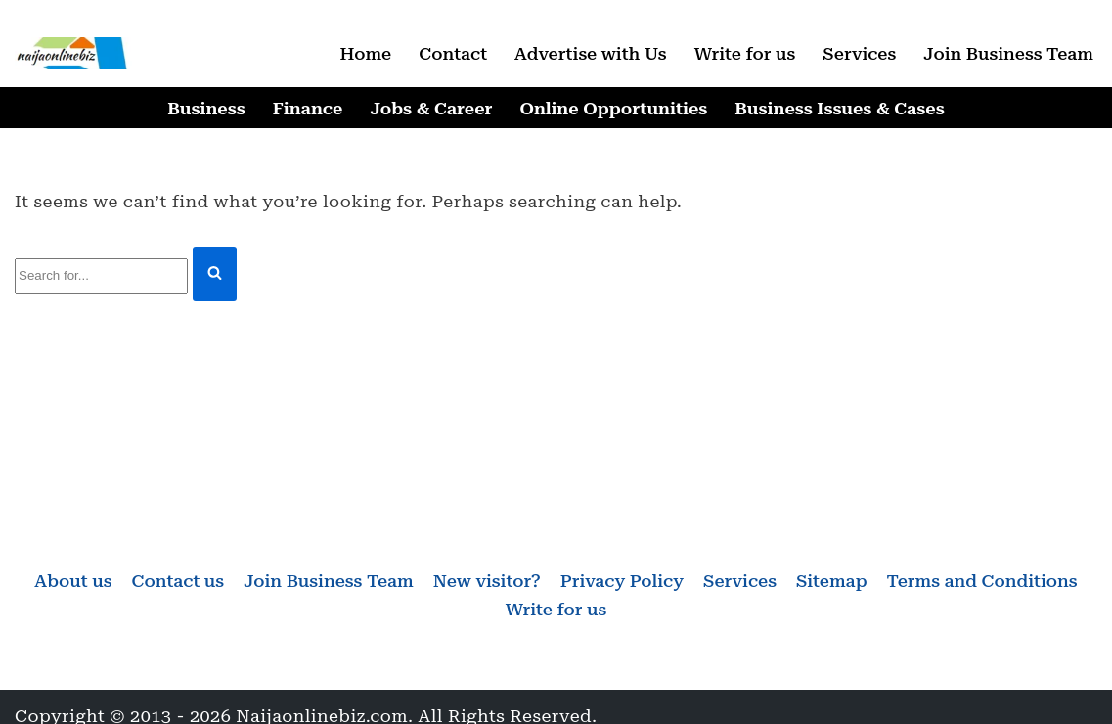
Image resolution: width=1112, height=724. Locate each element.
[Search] (101, 276)
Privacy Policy (622, 580)
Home (365, 53)
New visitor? (487, 580)
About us (72, 580)
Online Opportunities (613, 108)
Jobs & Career (431, 108)
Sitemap (831, 580)
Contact (453, 53)
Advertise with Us (590, 53)
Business (206, 108)
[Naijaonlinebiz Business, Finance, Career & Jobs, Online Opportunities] (73, 53)
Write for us (745, 53)
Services (859, 53)
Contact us (177, 580)
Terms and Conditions (982, 580)
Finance (308, 108)
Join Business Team (1008, 53)
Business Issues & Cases (839, 108)
